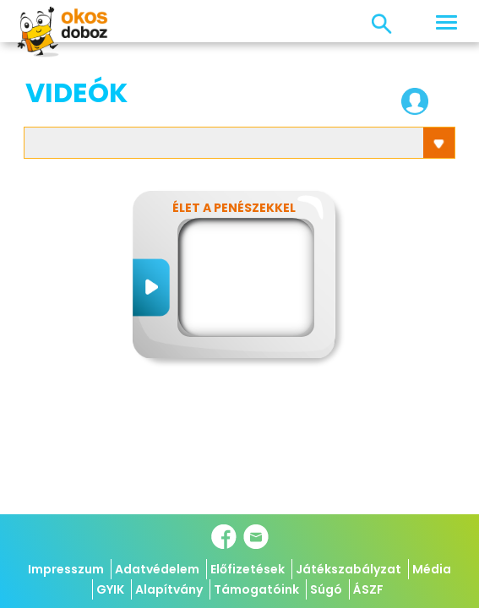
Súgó (326, 589)
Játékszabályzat (348, 569)
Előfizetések (247, 569)
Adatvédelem (157, 569)
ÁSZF (368, 589)
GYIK (110, 589)
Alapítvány (169, 589)
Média (431, 569)
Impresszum (66, 569)
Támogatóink (256, 589)
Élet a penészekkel (234, 207)
